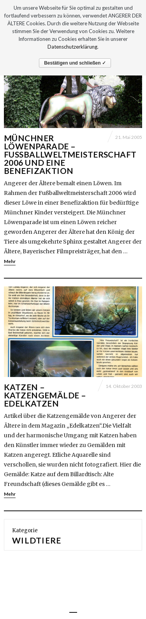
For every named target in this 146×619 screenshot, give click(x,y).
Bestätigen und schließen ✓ (75, 63)
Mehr (10, 261)
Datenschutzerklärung (72, 47)
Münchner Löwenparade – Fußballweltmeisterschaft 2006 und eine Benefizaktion (70, 154)
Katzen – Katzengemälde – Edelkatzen (45, 395)
